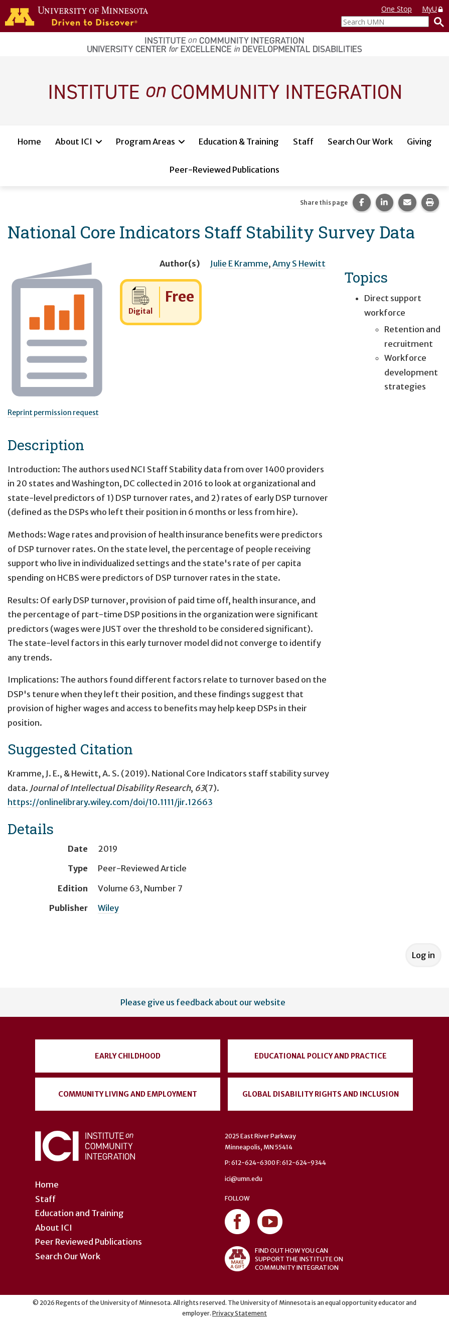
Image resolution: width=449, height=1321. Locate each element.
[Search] (436, 21)
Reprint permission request (53, 412)
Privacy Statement (239, 1313)
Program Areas (145, 142)
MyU (433, 9)
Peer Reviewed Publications (88, 1242)
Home (29, 142)
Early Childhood (128, 1056)
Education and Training (79, 1213)
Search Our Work (360, 142)
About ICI (73, 142)
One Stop (396, 9)
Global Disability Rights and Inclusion (320, 1094)
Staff (303, 142)
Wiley (108, 908)
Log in (423, 955)
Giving (419, 142)
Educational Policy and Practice (320, 1056)
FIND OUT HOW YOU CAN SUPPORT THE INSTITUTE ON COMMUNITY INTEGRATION (284, 1258)
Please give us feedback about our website (202, 1002)
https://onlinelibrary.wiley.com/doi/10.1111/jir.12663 (110, 802)
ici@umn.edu (243, 1178)
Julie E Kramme (239, 263)
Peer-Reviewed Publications (224, 170)
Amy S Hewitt (299, 263)
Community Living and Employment (127, 1094)
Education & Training (239, 142)
